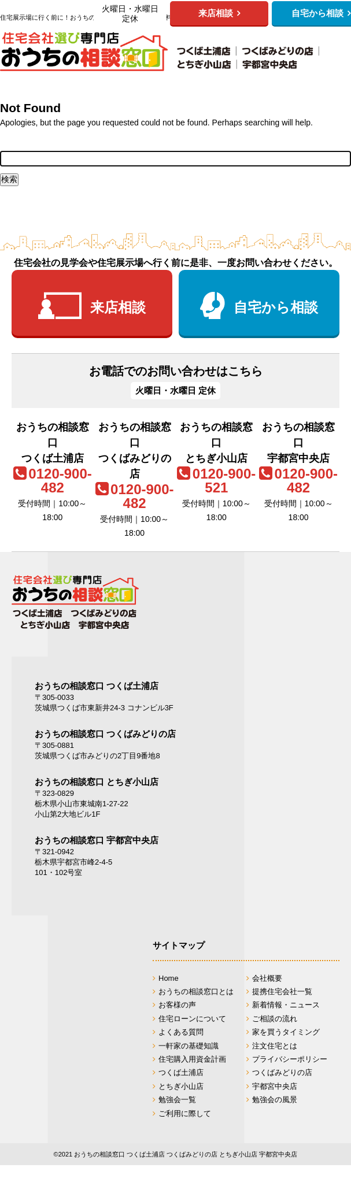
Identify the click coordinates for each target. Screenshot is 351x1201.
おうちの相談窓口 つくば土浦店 (96, 686)
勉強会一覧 (177, 1099)
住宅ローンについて (192, 1018)
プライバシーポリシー (289, 1059)
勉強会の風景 (274, 1099)
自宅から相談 (276, 307)
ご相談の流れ (274, 1018)
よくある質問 (181, 1032)
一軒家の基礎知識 (188, 1045)
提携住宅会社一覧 (282, 991)
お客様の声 (177, 1004)
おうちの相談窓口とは (196, 991)
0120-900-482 (59, 480)
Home (168, 978)
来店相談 (118, 307)
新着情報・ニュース (286, 1004)
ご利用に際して (184, 1113)
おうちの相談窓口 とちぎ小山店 (96, 782)
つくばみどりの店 (282, 1072)
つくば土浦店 (181, 1072)
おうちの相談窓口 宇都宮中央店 (96, 840)
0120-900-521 (224, 480)
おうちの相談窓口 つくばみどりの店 (105, 734)
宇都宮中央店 (274, 1086)
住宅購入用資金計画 (192, 1059)
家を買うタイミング (286, 1032)
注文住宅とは (274, 1045)
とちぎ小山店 (181, 1086)
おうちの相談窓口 (159, 51)
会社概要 (267, 978)
